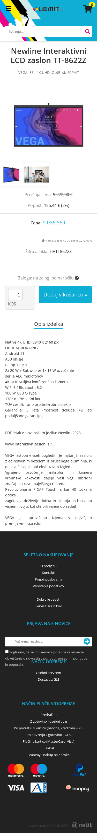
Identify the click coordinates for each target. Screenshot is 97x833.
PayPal (48, 748)
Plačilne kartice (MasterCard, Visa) (48, 741)
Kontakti (48, 572)
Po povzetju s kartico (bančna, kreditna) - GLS (48, 728)
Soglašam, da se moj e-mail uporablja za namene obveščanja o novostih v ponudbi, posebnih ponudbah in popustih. (47, 658)
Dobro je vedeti (48, 599)
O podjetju (48, 566)
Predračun (49, 714)
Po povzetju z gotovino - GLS (49, 734)
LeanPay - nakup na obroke (48, 754)
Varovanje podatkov (48, 586)
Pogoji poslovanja (48, 579)
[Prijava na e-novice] (87, 641)
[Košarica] (87, 9)
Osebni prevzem (48, 672)
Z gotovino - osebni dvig (48, 721)
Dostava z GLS (48, 679)
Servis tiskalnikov (48, 606)
